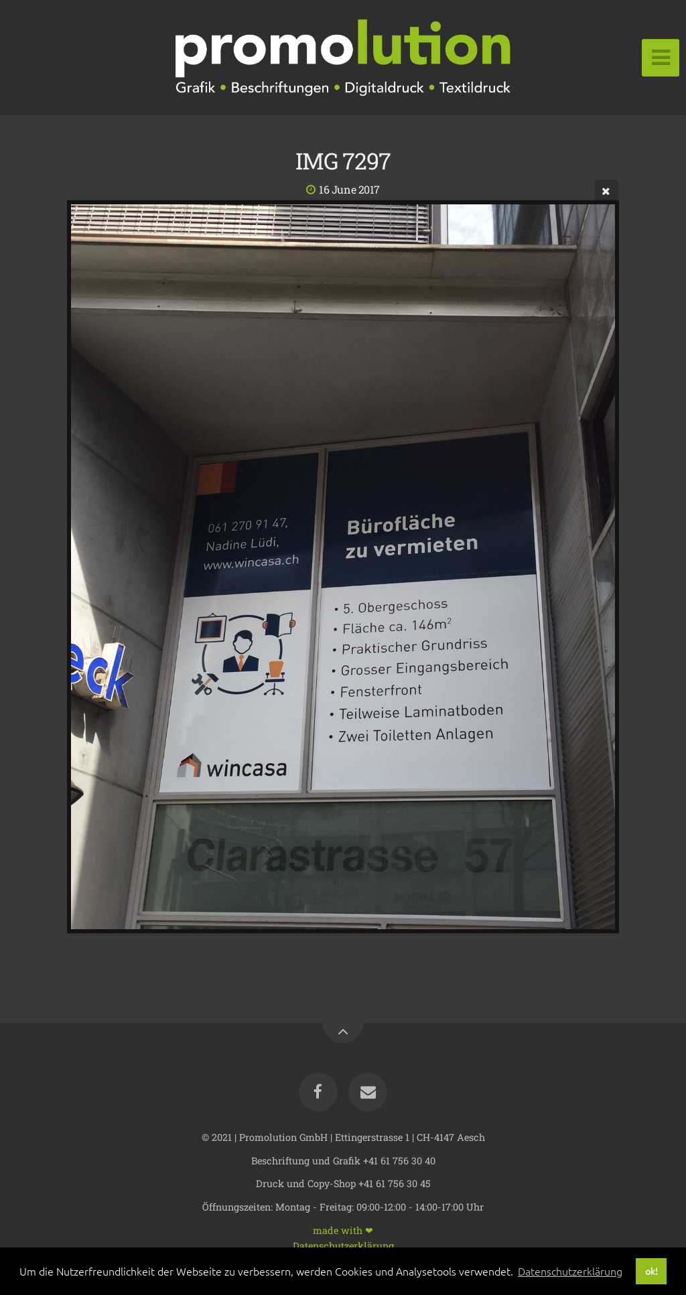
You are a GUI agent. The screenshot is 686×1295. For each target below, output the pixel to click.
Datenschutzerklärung (343, 1245)
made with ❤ (343, 1229)
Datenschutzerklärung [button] (570, 1271)
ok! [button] (651, 1271)
